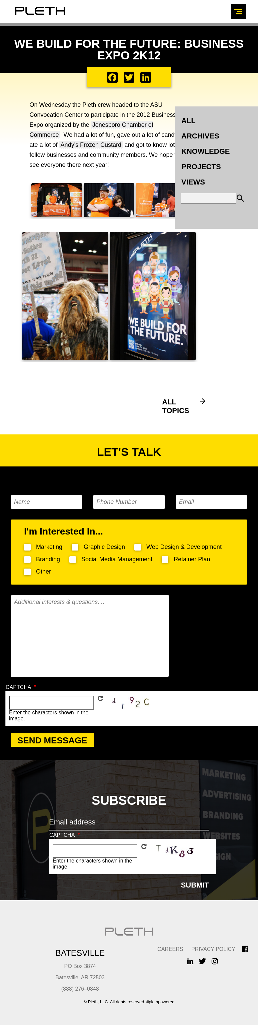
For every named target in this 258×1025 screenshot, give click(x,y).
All (188, 120)
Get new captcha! (100, 698)
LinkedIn (190, 961)
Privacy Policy (213, 949)
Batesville (80, 953)
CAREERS (170, 949)
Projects (201, 166)
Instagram (214, 961)
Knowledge (205, 151)
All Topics (175, 406)
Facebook (245, 949)
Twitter (202, 961)
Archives (200, 136)
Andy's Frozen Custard (91, 144)
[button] (56, 215)
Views (193, 182)
